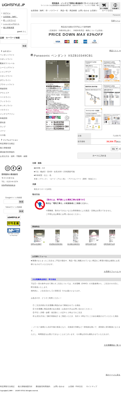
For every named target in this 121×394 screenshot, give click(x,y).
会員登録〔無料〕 (10, 17)
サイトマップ (91, 386)
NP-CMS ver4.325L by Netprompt (13, 234)
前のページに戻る (113, 375)
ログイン (6, 13)
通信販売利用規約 (43, 386)
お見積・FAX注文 (75, 386)
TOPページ (115, 21)
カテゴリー (7, 51)
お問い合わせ (83, 11)
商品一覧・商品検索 (68, 11)
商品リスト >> (115, 51)
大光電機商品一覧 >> (112, 345)
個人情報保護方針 (25, 386)
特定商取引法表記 (7, 386)
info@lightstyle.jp (8, 185)
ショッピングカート (11, 24)
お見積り (93, 11)
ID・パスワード (9, 20)
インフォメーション (10, 140)
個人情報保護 (8, 28)
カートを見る (107, 11)
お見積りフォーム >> (112, 271)
